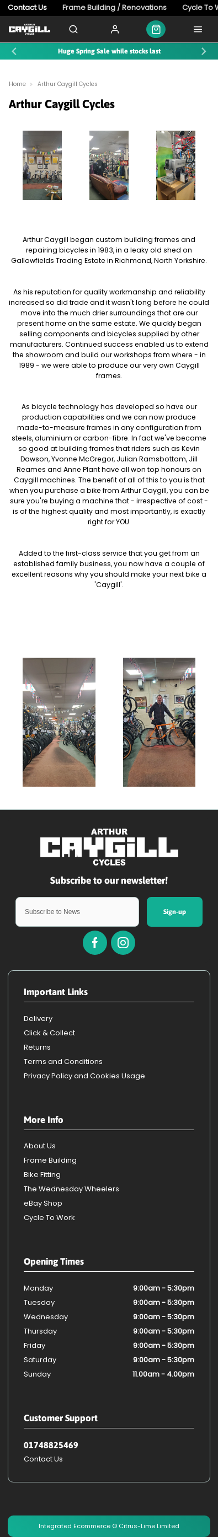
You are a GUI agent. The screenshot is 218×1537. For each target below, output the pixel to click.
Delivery (38, 1018)
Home (17, 84)
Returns (37, 1047)
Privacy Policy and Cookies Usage (84, 1076)
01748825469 (51, 1445)
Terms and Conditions (63, 1061)
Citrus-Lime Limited (149, 1526)
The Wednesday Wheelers (71, 1189)
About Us (40, 1146)
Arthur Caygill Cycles (68, 84)
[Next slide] (203, 51)
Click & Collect (49, 1033)
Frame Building (50, 1160)
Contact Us (43, 1459)
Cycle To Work (49, 1217)
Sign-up (174, 912)
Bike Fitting (42, 1174)
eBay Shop (43, 1203)
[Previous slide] (14, 51)
